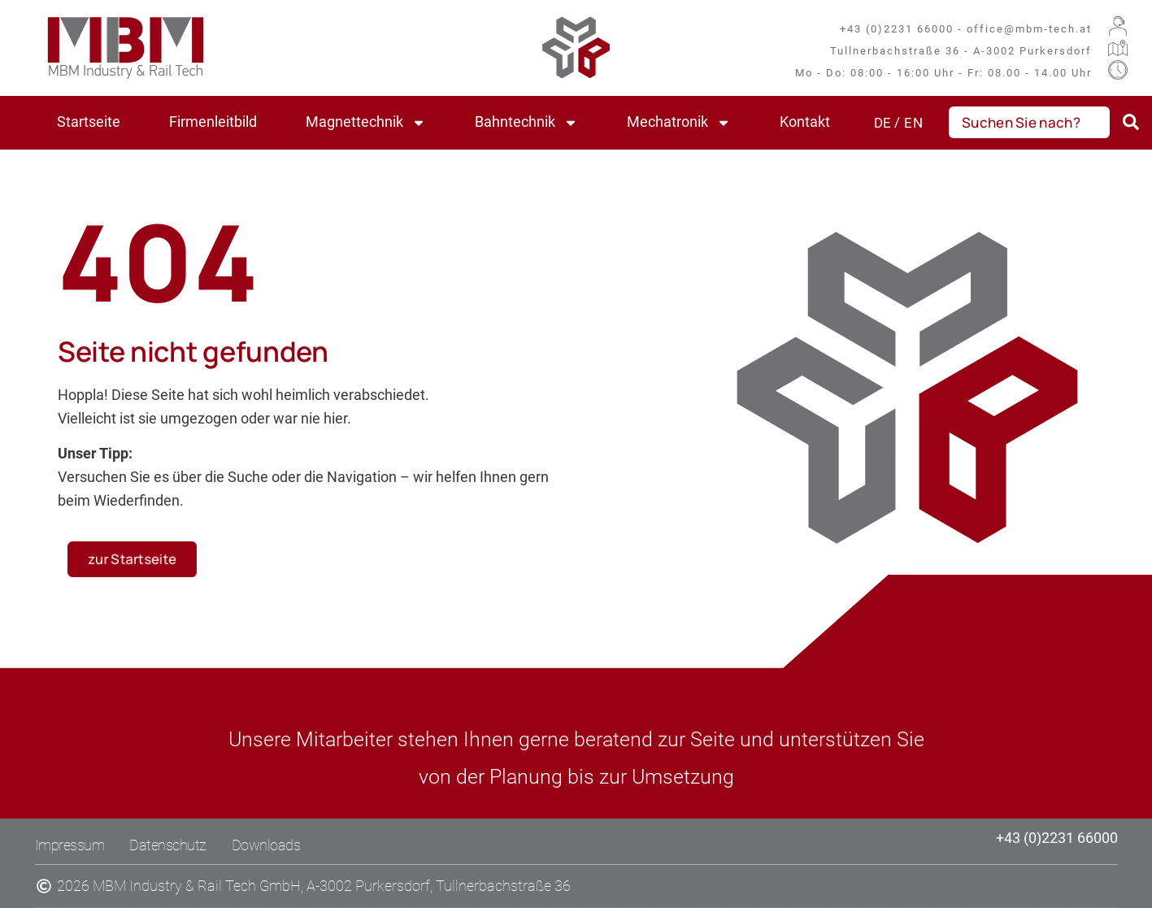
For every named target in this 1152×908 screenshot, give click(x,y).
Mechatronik (679, 122)
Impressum (70, 845)
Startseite (88, 121)
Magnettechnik (366, 122)
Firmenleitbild (213, 121)
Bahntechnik (526, 122)
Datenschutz (167, 845)
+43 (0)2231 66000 (1057, 837)
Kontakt (805, 121)
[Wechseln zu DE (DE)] (883, 122)
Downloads (266, 845)
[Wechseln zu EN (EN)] (907, 122)
